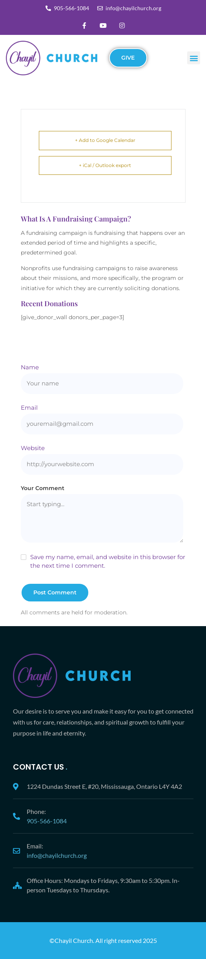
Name (30, 367)
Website (33, 448)
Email (29, 407)
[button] (193, 57)
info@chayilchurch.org (57, 855)
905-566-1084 (47, 821)
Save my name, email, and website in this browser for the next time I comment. (107, 561)
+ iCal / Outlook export (105, 165)
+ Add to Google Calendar (105, 140)
